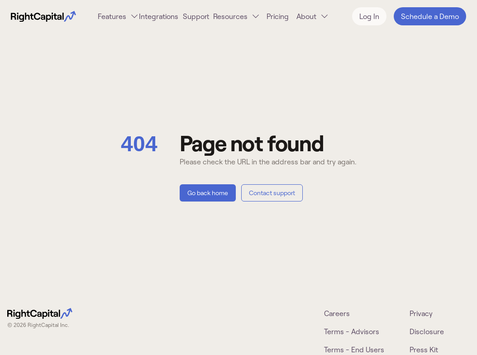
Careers (337, 313)
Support (196, 16)
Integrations (158, 16)
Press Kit (424, 349)
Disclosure (427, 331)
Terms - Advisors (351, 331)
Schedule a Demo (430, 16)
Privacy (421, 313)
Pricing (278, 16)
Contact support (272, 193)
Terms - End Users (354, 349)
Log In (369, 16)
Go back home (207, 193)
